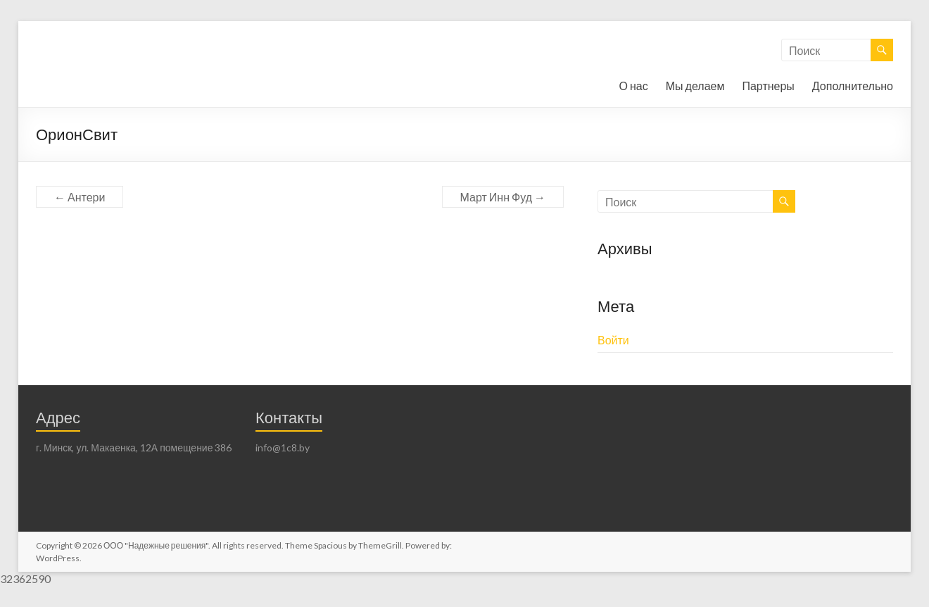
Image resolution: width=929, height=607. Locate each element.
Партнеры (768, 85)
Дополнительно (852, 85)
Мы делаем (695, 85)
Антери (79, 197)
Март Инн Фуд (502, 197)
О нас (633, 85)
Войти (613, 339)
